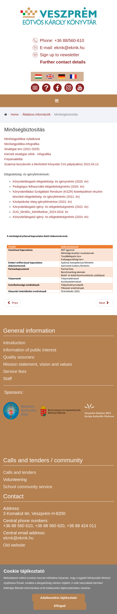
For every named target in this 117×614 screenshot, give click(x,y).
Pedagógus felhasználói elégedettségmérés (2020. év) (48, 186)
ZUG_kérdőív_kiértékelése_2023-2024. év (40, 212)
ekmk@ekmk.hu (69, 47)
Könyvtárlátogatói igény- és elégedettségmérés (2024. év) (50, 217)
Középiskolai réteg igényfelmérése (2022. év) (42, 201)
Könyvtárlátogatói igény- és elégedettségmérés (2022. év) (50, 206)
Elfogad (60, 605)
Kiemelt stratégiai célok (19, 154)
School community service (27, 486)
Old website (14, 545)
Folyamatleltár (13, 159)
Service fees (14, 371)
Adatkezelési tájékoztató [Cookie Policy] (58, 597)
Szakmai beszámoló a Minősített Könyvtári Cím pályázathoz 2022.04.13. (51, 164)
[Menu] (56, 100)
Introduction (14, 342)
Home (15, 114)
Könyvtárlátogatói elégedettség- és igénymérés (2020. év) (50, 181)
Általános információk (36, 114)
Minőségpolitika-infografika (21, 144)
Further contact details (63, 62)
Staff (7, 378)
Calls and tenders (19, 472)
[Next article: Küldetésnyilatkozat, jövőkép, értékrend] (104, 303)
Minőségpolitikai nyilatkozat (22, 139)
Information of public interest (29, 350)
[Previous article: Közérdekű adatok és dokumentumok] (12, 303)
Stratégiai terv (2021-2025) (22, 149)
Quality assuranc (19, 357)
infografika (44, 154)
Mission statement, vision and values (37, 364)
